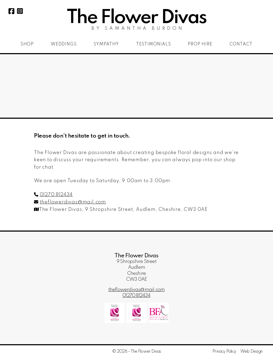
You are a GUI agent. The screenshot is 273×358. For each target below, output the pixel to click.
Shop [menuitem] (27, 44)
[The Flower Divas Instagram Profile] (20, 12)
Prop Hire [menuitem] (200, 44)
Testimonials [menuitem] (153, 44)
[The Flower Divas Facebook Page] (11, 12)
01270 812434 (56, 194)
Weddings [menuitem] (63, 44)
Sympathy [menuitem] (106, 44)
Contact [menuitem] (241, 44)
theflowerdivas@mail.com (73, 202)
